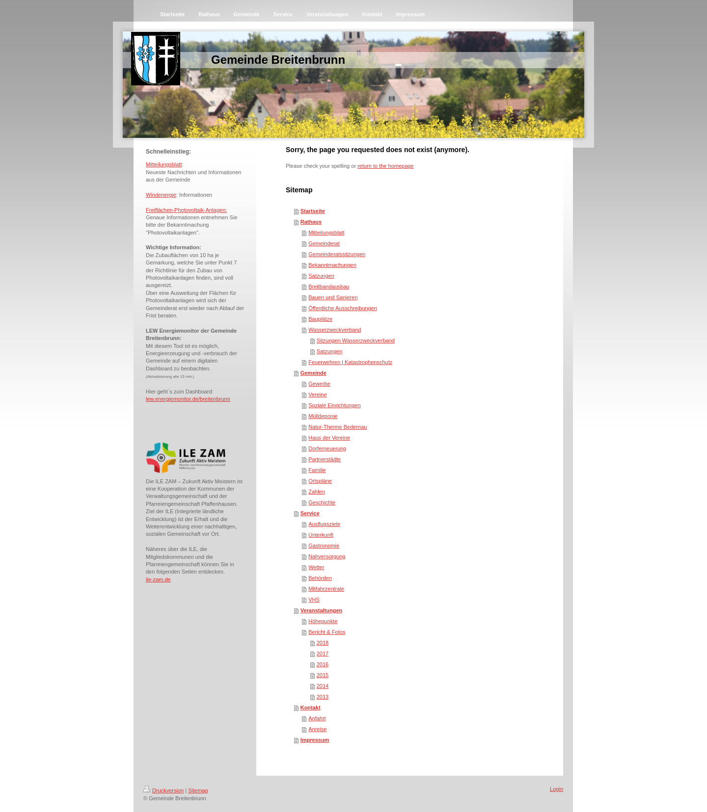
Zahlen (316, 492)
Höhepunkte (322, 621)
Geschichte (321, 502)
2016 (322, 664)
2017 (322, 653)
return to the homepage (385, 166)
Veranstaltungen (321, 610)
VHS (314, 599)
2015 (322, 675)
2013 (322, 697)
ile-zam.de (158, 579)
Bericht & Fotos (326, 632)
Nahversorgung (326, 556)
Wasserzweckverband (334, 330)
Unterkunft (320, 535)
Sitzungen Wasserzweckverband (356, 340)
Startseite (312, 211)
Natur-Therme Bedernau (337, 427)
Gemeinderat (324, 243)
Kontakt (310, 707)
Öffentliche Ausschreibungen (342, 308)
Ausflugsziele (324, 524)
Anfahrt (317, 718)
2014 (322, 686)
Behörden (320, 578)
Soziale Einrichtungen (334, 405)
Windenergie (161, 195)
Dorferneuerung (327, 448)
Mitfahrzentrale (326, 589)
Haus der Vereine (329, 438)
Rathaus (311, 222)
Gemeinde (313, 373)
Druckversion (163, 790)
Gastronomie (323, 546)
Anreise (317, 729)
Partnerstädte (324, 459)
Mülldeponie (322, 416)
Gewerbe (319, 384)
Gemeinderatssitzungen (336, 254)
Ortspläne (320, 481)
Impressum (314, 740)
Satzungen (321, 276)
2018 (322, 643)
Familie (317, 470)
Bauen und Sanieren (332, 297)
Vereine (317, 394)
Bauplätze (320, 319)
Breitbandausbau (328, 286)
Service (310, 513)
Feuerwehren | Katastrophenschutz (350, 362)
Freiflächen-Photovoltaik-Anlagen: (186, 210)
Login (556, 789)
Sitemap (198, 790)
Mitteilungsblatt (164, 164)
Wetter (316, 567)
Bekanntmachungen (332, 265)
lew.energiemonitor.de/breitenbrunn (188, 399)
